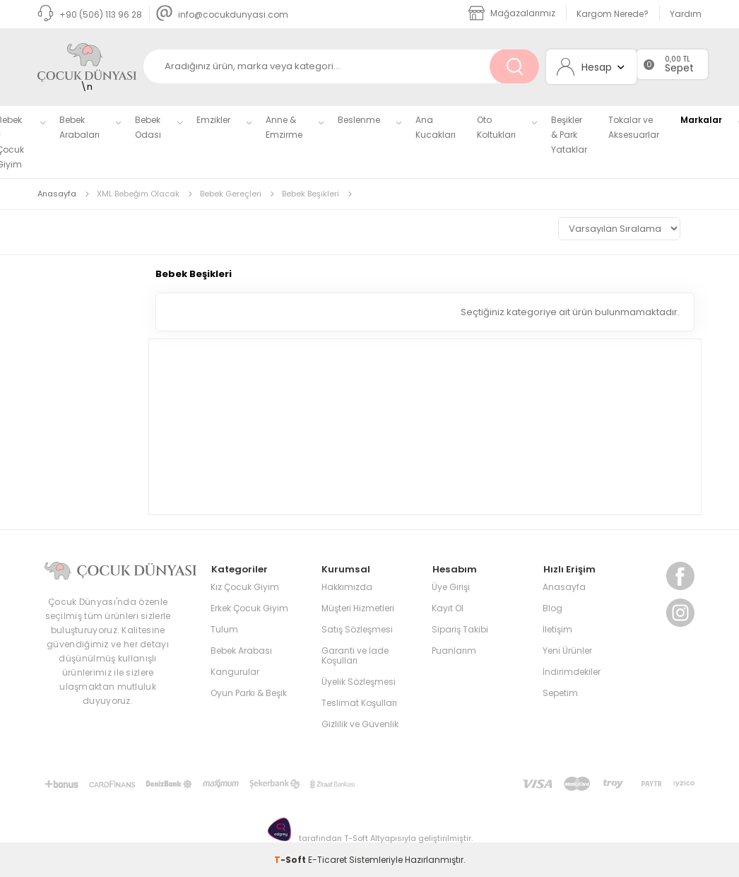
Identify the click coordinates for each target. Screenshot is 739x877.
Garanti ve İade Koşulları (355, 655)
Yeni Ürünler (567, 650)
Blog (552, 607)
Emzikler (213, 120)
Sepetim (560, 692)
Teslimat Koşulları (359, 702)
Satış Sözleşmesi (357, 629)
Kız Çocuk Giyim (245, 586)
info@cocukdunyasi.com (222, 14)
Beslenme (359, 120)
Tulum (224, 629)
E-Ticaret (327, 859)
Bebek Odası (148, 127)
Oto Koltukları (496, 127)
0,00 (673, 59)
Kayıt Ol (447, 607)
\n (86, 68)
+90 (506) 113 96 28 (89, 14)
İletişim (557, 629)
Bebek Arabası (241, 650)
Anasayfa (564, 586)
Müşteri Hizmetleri (357, 607)
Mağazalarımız (511, 13)
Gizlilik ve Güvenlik (359, 723)
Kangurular (235, 671)
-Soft (291, 859)
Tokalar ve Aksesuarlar (633, 127)
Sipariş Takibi (460, 629)
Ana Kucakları (435, 127)
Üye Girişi (451, 586)
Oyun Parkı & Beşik (249, 692)
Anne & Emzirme (284, 127)
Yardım (686, 14)
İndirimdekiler (572, 671)
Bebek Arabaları (79, 127)
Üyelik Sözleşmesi (358, 681)
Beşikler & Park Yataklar (569, 134)
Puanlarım (454, 650)
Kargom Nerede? (613, 14)
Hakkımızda (346, 586)
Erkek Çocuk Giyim (249, 607)
